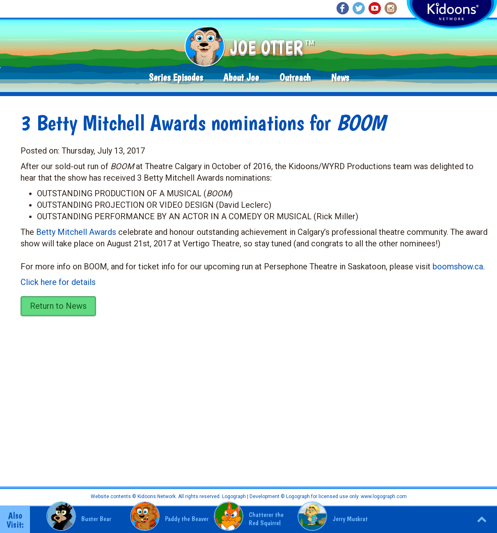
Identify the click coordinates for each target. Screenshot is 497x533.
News (340, 77)
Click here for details (58, 282)
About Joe (241, 77)
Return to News (58, 306)
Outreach (295, 77)
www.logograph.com (383, 496)
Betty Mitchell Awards (76, 232)
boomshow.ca (458, 266)
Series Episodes (176, 77)
